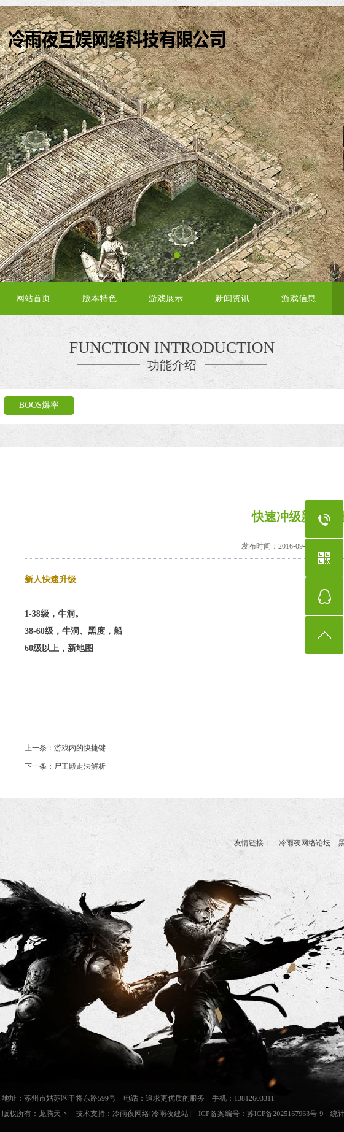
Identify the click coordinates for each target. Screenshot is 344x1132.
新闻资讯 (232, 298)
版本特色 (99, 298)
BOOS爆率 (39, 405)
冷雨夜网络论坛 (304, 843)
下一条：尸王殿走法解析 (65, 766)
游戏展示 (166, 298)
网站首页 (33, 298)
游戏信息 (298, 298)
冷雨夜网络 (130, 1113)
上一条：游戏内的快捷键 (65, 748)
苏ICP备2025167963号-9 (285, 1113)
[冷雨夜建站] (170, 1113)
